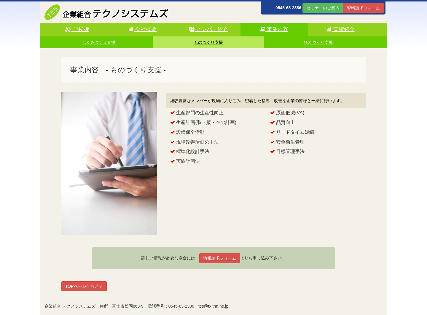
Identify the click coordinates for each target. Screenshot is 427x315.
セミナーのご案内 (323, 8)
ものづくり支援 (208, 42)
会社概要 (143, 29)
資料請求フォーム (363, 8)
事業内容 (274, 29)
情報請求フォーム (219, 258)
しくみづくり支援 (98, 42)
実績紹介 (340, 29)
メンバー (208, 29)
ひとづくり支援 (318, 42)
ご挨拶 (77, 29)
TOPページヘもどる (84, 286)
